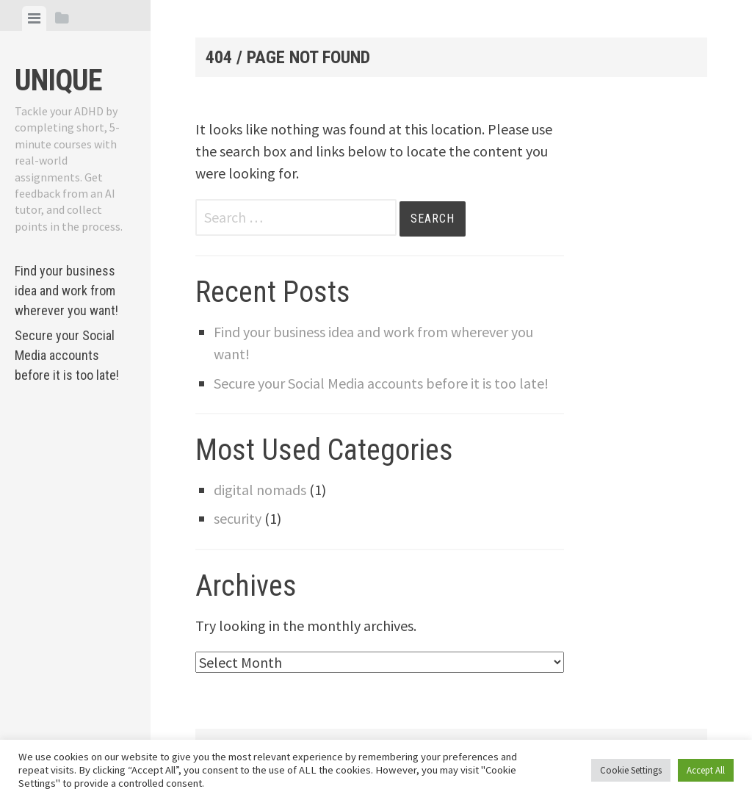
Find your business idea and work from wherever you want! (66, 290)
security (237, 518)
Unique (58, 80)
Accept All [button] (706, 770)
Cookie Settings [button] (631, 770)
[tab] (34, 18)
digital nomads (260, 489)
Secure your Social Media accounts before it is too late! (67, 355)
